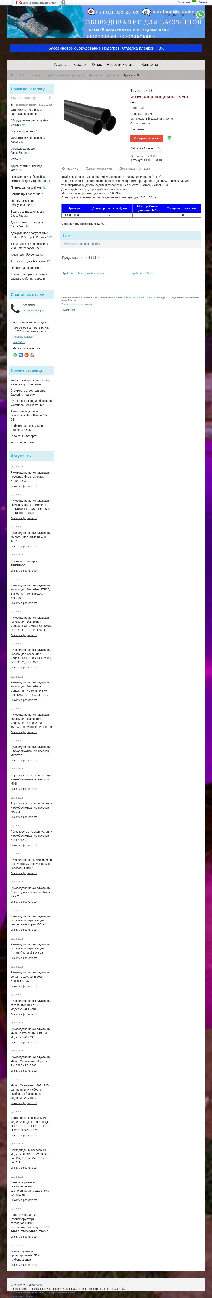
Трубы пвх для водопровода (102, 75)
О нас (97, 64)
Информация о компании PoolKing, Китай (28, 427)
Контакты (150, 64)
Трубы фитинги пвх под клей (63, 75)
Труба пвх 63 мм (142, 273)
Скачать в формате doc (24, 570)
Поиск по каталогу (28, 89)
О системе (184, 2)
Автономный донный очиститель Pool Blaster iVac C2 (29, 415)
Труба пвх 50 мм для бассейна (83, 273)
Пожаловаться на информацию (76, 304)
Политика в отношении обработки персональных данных (43, 1292)
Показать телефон (33, 310)
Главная (61, 64)
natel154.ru (19, 342)
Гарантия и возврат (24, 436)
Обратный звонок (143, 148)
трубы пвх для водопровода (81, 243)
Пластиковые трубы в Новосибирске (126, 297)
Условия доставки (23, 442)
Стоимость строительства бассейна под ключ (28, 392)
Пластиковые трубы (157, 297)
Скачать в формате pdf (24, 486)
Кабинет (203, 2)
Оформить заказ (147, 138)
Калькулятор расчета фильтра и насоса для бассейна (31, 382)
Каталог (80, 64)
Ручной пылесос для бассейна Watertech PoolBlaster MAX (31, 403)
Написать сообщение (23, 1296)
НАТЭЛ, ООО (17, 75)
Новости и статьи (122, 64)
